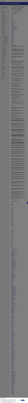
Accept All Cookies (22, 400)
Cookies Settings (18, 400)
